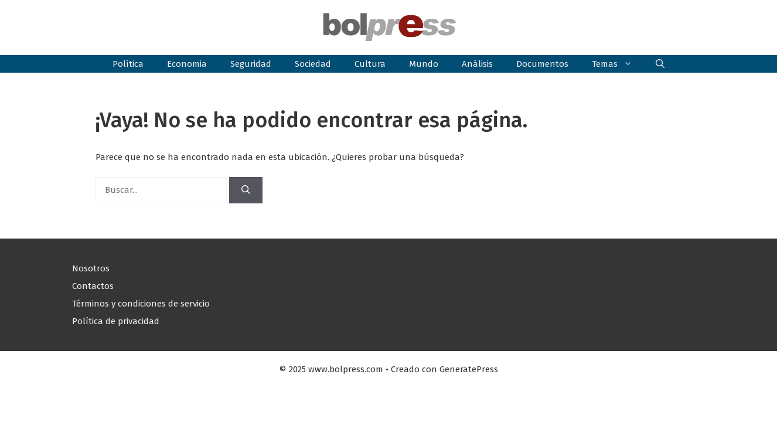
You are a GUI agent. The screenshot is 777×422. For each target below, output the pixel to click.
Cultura (370, 64)
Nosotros (91, 268)
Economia (187, 64)
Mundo (423, 64)
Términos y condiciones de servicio (141, 303)
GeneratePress (468, 369)
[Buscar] (246, 190)
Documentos (542, 64)
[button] (660, 64)
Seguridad (250, 64)
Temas (618, 64)
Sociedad (313, 64)
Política (128, 64)
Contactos (93, 286)
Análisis (477, 64)
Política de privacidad (115, 321)
